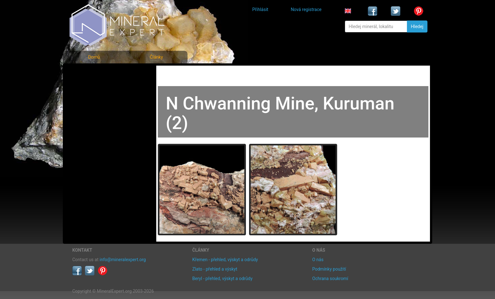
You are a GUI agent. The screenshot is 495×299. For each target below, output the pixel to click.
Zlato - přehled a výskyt (214, 269)
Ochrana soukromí (330, 278)
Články (156, 57)
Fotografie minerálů (97, 72)
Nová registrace (306, 9)
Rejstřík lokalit (90, 114)
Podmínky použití (329, 269)
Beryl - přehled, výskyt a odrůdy (222, 278)
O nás (318, 259)
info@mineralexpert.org (123, 259)
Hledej (417, 26)
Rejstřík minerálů (94, 86)
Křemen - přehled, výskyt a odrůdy (225, 259)
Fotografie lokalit (94, 100)
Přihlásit (260, 9)
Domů (94, 57)
